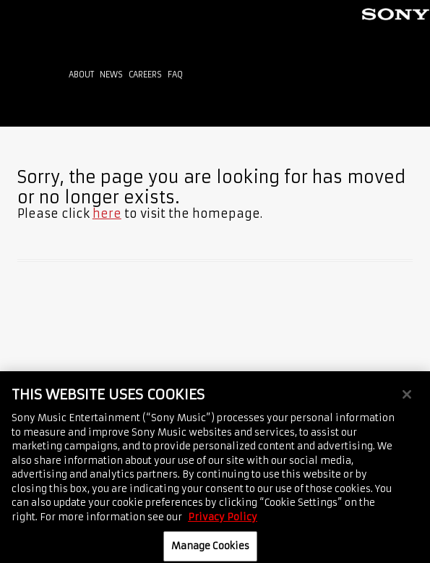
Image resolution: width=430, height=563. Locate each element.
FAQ (175, 74)
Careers (145, 74)
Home (33, 78)
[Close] (407, 400)
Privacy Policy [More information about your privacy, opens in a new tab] (222, 522)
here (107, 213)
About (81, 74)
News (111, 74)
